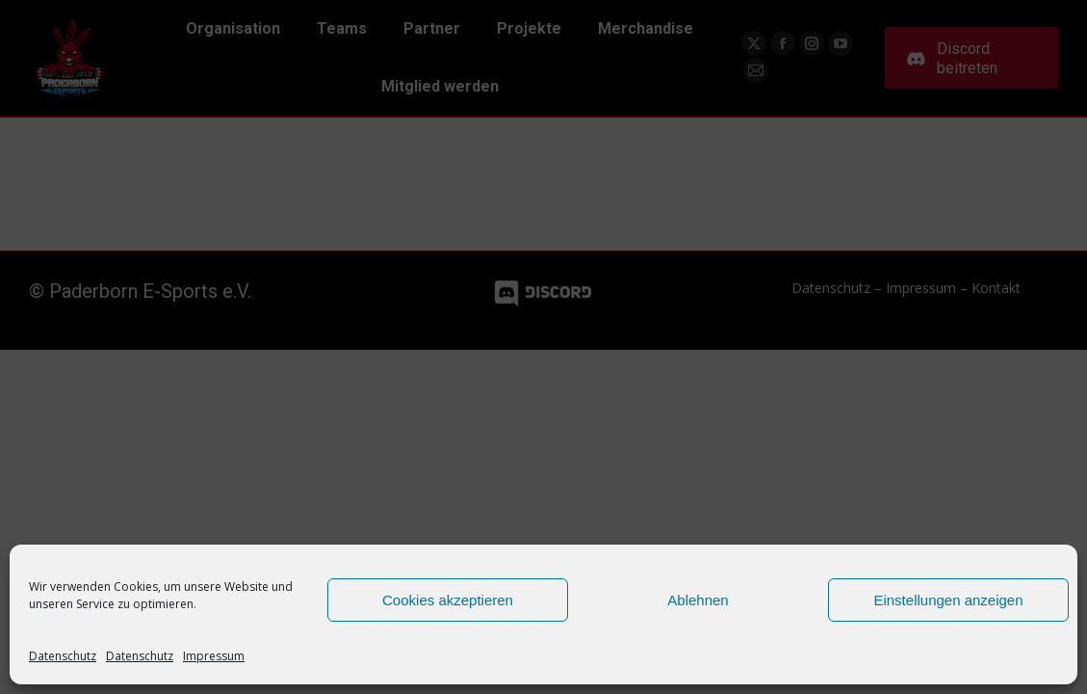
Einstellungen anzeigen (947, 600)
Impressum (214, 656)
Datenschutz (62, 656)
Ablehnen (697, 600)
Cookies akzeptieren (447, 600)
